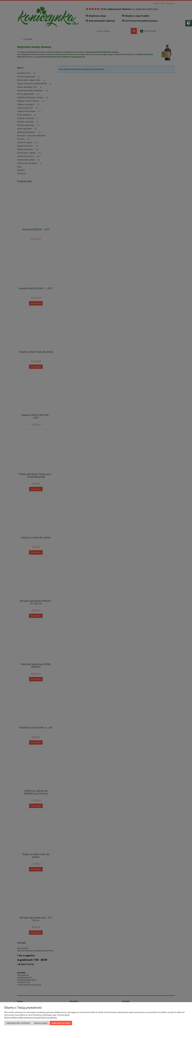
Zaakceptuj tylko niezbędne (18, 1023)
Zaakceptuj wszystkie (61, 1023)
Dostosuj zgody (40, 1023)
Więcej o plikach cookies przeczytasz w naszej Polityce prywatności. (30, 1017)
